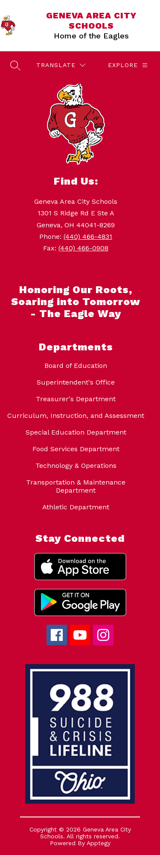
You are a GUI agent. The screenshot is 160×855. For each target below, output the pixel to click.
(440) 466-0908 (83, 248)
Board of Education (75, 365)
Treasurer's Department (76, 399)
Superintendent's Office (76, 382)
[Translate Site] (60, 65)
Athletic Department (75, 507)
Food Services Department (75, 449)
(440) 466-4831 (88, 236)
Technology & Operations (75, 465)
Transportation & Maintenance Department (75, 486)
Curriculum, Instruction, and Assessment (75, 415)
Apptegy (99, 843)
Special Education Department (76, 432)
